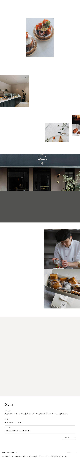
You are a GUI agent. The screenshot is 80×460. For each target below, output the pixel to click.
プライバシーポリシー (44, 456)
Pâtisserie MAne (9, 453)
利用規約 (54, 456)
